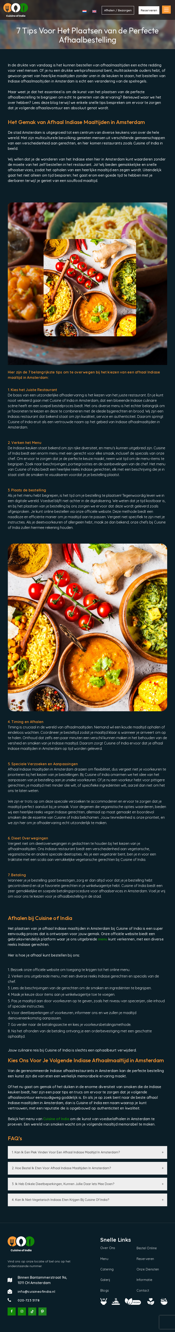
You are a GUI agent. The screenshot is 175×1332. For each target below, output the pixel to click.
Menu (104, 1259)
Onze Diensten (148, 1269)
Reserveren (145, 1259)
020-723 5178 (29, 1300)
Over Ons (107, 1248)
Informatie (144, 1280)
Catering (107, 1269)
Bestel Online (147, 1248)
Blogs (104, 1290)
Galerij (105, 1280)
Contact (143, 1290)
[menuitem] (84, 11)
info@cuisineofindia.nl (36, 1291)
